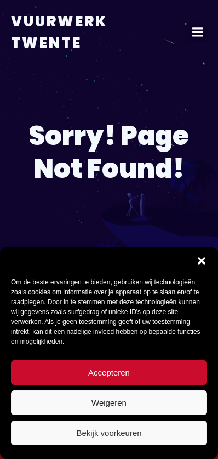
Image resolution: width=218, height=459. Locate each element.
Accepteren (109, 372)
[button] (201, 260)
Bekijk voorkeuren (108, 433)
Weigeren (109, 402)
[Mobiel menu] (197, 32)
